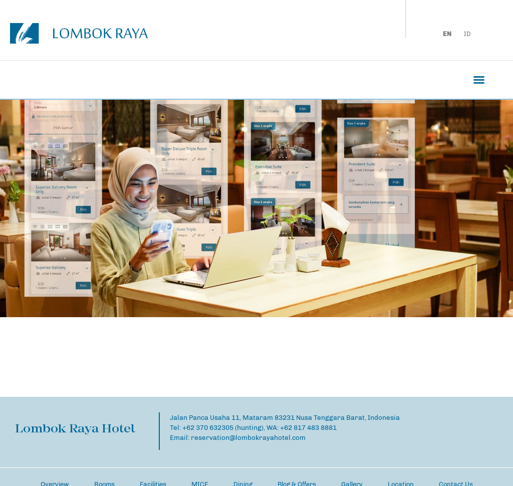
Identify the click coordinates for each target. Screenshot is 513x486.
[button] (479, 80)
